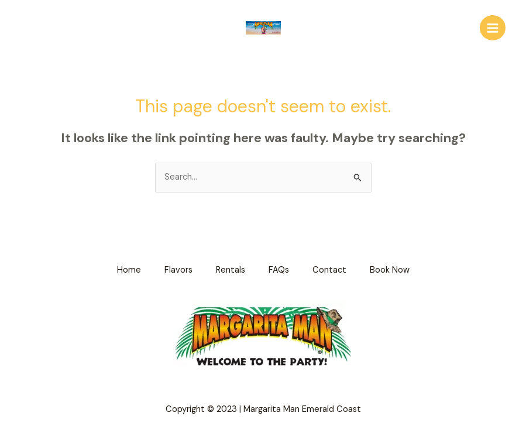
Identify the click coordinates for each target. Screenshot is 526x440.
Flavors (178, 270)
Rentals (230, 270)
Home (129, 270)
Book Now (390, 270)
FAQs (279, 270)
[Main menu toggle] (493, 28)
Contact (329, 270)
